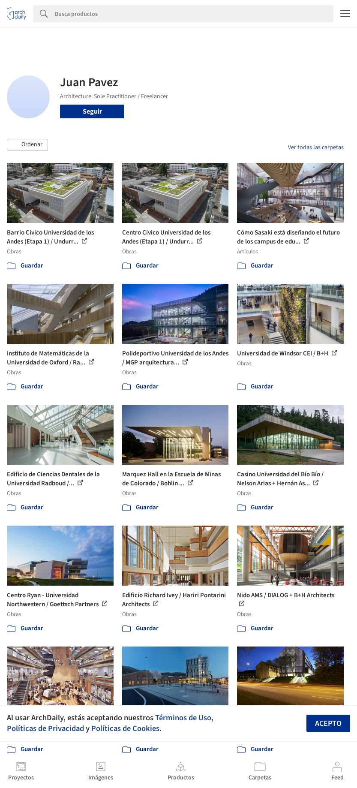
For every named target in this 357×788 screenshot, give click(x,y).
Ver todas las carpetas (316, 147)
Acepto (328, 723)
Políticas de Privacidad (45, 728)
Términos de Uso (183, 717)
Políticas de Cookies (125, 728)
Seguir (92, 111)
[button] (27, 145)
